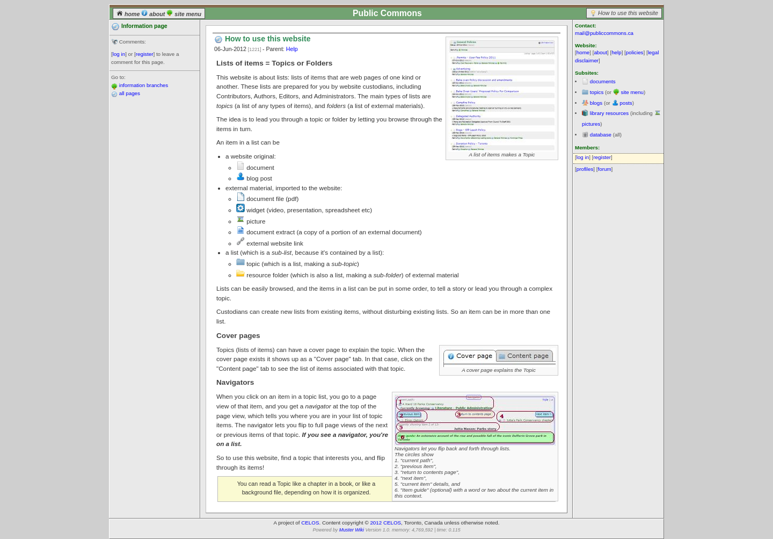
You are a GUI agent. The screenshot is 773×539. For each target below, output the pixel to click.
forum (604, 169)
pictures (591, 124)
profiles (585, 169)
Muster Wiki (351, 530)
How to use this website (628, 13)
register (145, 54)
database (600, 135)
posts (625, 103)
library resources (609, 113)
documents (603, 81)
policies (635, 52)
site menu (183, 14)
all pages (129, 93)
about (153, 14)
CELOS (310, 523)
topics (597, 92)
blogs (596, 103)
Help (292, 49)
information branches (144, 85)
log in (119, 54)
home (128, 14)
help (616, 52)
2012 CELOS (385, 523)
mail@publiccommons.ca (604, 33)
